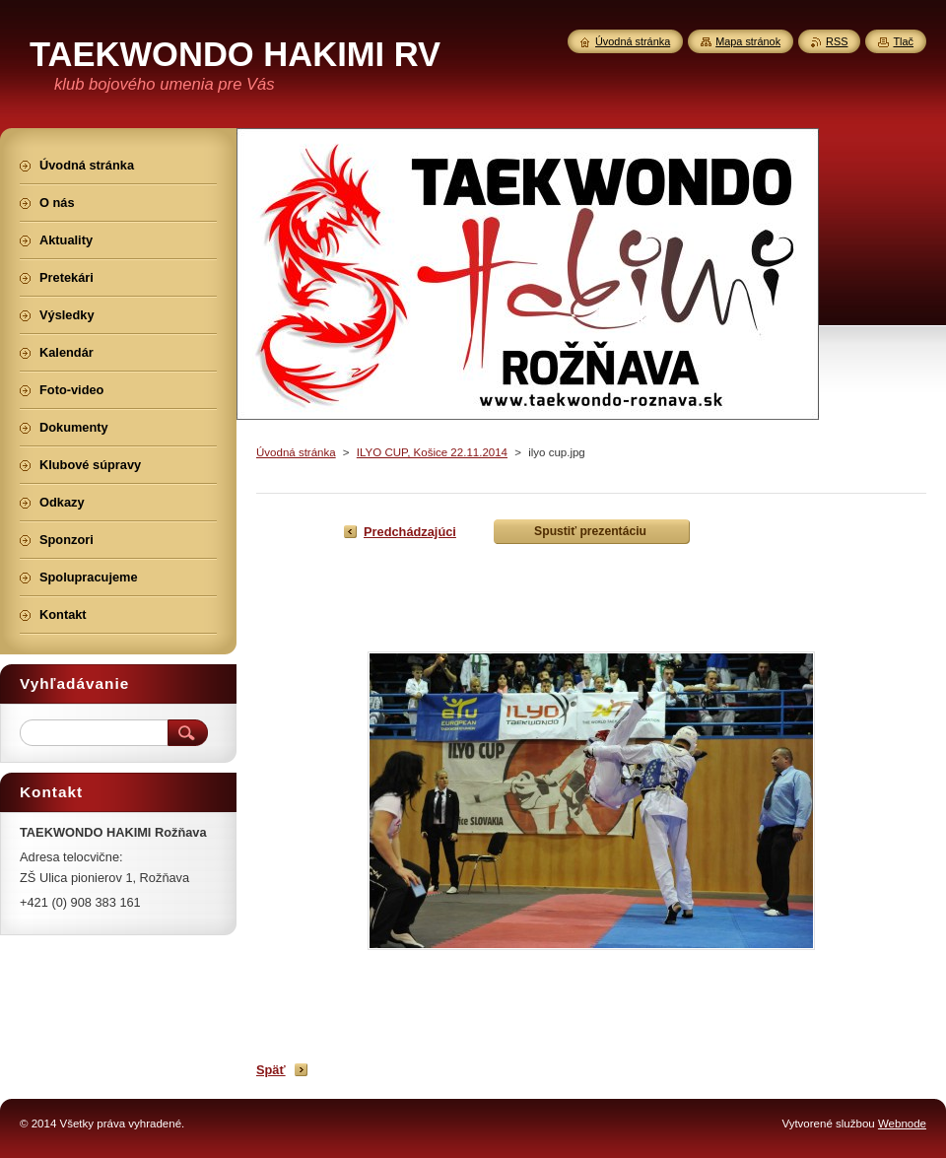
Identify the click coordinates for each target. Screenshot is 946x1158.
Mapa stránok (747, 41)
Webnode (902, 1123)
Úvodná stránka (296, 452)
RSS (836, 41)
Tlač (903, 41)
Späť (271, 1069)
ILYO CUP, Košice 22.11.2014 (432, 452)
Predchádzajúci (410, 531)
